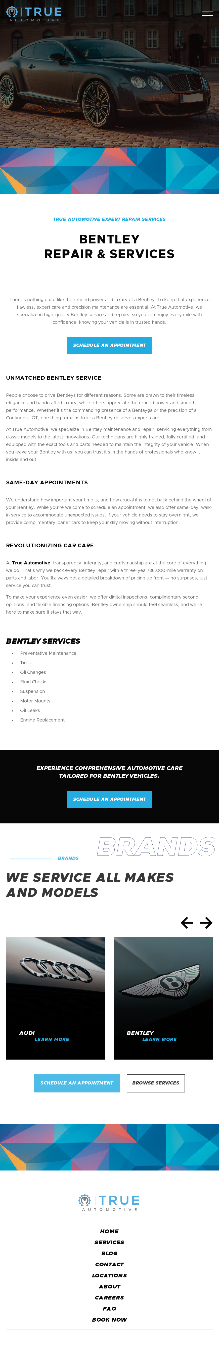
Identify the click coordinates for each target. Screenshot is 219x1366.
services (109, 1243)
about (109, 1287)
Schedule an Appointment (76, 1084)
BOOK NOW (109, 1320)
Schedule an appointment (109, 345)
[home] (33, 14)
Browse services (155, 1084)
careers (109, 1298)
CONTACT (109, 1265)
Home (109, 1231)
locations (109, 1276)
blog (109, 1254)
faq (109, 1309)
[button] (207, 14)
